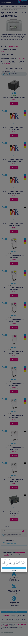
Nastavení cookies (5, 628)
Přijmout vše (14, 568)
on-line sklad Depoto (17, 627)
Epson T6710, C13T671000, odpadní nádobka (14, 97)
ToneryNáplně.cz (5, 625)
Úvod (2, 6)
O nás (12, 615)
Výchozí (2, 71)
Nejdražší (13, 71)
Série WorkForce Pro (7, 8)
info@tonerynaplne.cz (11, 543)
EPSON (6, 6)
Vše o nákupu (17, 616)
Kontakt (17, 615)
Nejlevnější (7, 71)
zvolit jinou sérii (19, 54)
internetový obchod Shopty (6, 627)
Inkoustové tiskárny (13, 6)
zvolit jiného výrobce (13, 46)
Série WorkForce (22, 6)
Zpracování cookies (5, 565)
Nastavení (14, 570)
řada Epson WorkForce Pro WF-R (19, 8)
